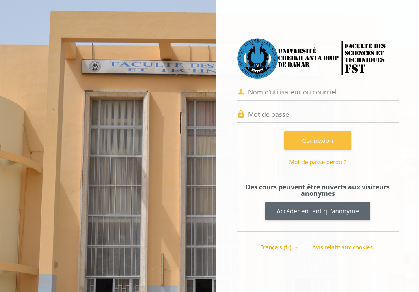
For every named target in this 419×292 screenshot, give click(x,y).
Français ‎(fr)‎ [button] (276, 247)
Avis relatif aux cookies (342, 247)
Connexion (317, 140)
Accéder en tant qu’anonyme (317, 211)
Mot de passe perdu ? (317, 162)
